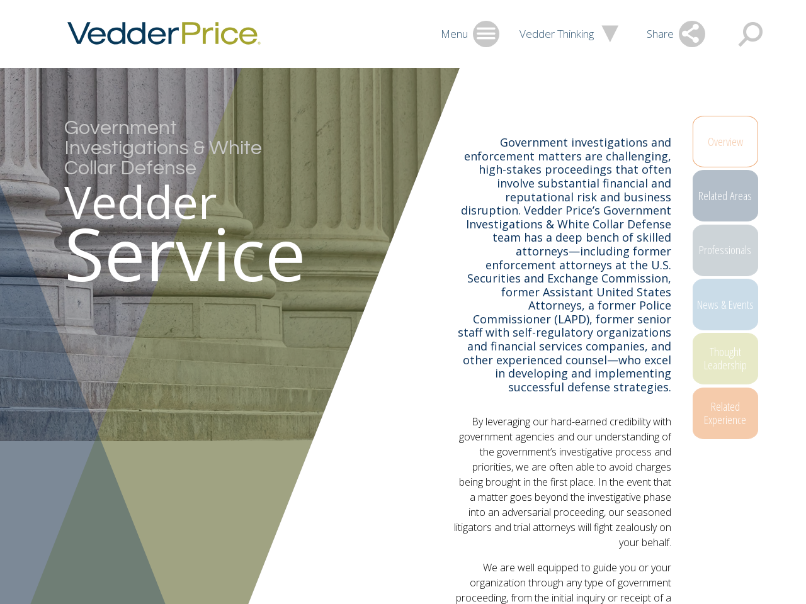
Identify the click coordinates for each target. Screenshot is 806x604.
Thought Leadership (731, 383)
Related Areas (731, 202)
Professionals (731, 263)
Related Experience (731, 444)
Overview (731, 142)
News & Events (731, 323)
